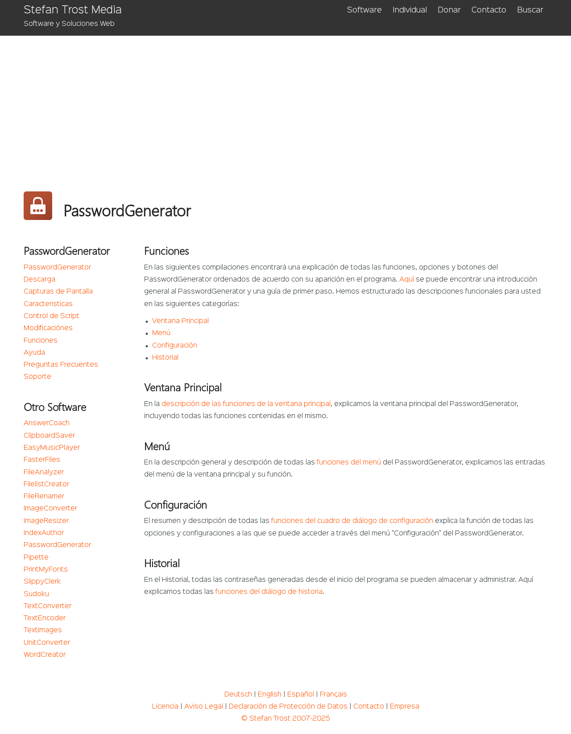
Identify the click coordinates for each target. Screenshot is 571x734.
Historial (165, 358)
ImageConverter (50, 509)
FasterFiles (42, 460)
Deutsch (238, 695)
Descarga (39, 280)
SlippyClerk (42, 582)
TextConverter (47, 606)
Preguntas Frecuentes (61, 365)
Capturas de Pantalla (58, 292)
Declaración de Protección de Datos (288, 707)
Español (300, 695)
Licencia (165, 707)
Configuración (174, 346)
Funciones (41, 341)
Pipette (36, 558)
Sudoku (36, 594)
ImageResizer (46, 521)
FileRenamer (44, 496)
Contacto (489, 10)
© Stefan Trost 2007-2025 (285, 719)
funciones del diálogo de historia (269, 592)
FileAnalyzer (44, 472)
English (269, 695)
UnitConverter (47, 643)
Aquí (406, 280)
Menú (161, 333)
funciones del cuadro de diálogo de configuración (352, 521)
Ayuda (34, 353)
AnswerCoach (47, 423)
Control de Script (51, 316)
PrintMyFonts (46, 570)
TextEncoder (45, 618)
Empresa (404, 707)
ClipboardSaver (49, 436)
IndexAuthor (44, 533)
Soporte (37, 377)
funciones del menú (349, 463)
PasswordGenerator (57, 268)
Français (333, 695)
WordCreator (45, 655)
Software (364, 10)
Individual (410, 10)
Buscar (530, 10)
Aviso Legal (203, 707)
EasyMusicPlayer (52, 448)
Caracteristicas (48, 304)
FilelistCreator (46, 484)
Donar (449, 10)
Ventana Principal (180, 321)
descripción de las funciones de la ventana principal (246, 404)
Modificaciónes (48, 328)
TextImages (43, 630)
